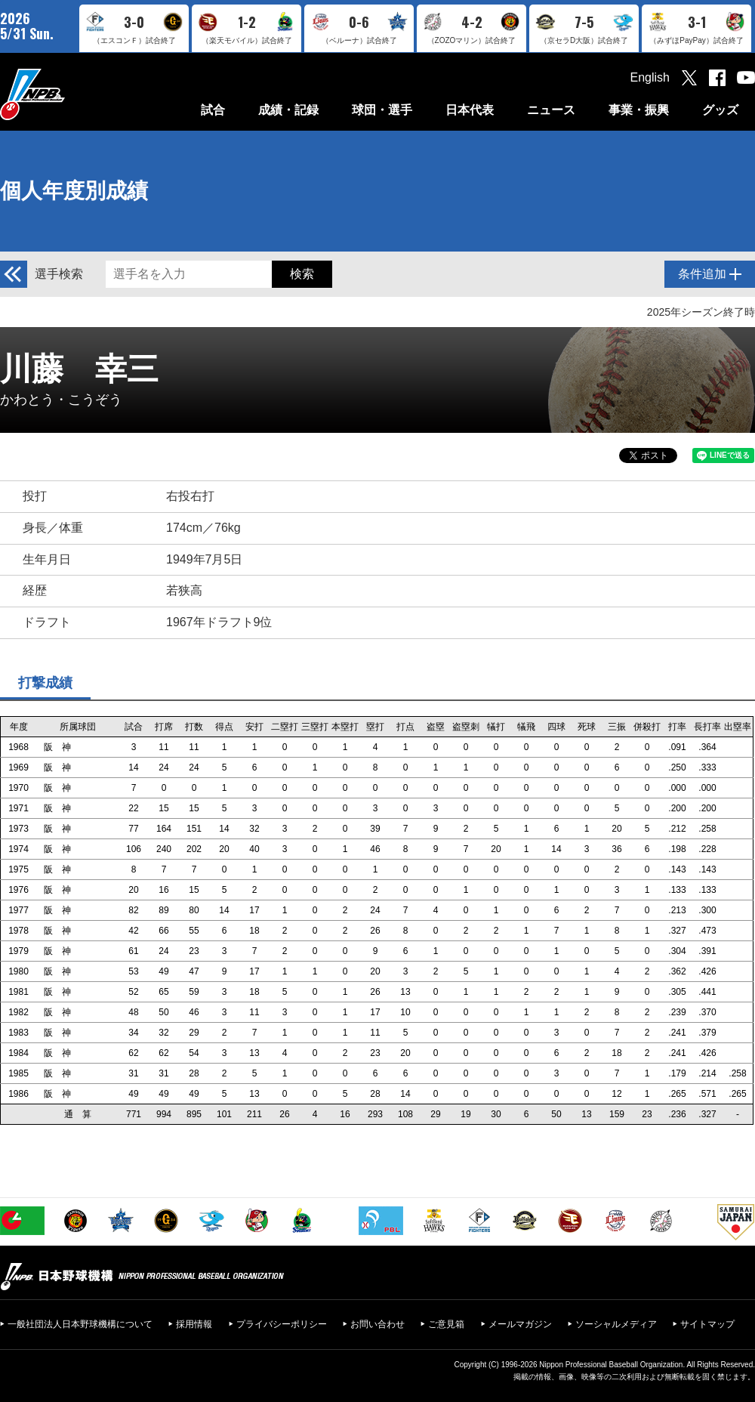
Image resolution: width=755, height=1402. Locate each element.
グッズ (720, 109)
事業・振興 (639, 109)
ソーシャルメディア (616, 1324)
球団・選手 (382, 109)
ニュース (551, 109)
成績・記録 (288, 109)
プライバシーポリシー (281, 1324)
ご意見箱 (446, 1324)
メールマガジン (520, 1324)
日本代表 (469, 109)
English (650, 77)
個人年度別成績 (74, 190)
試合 (213, 109)
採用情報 (194, 1324)
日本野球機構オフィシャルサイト (70, 94)
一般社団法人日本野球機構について (80, 1324)
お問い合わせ (377, 1324)
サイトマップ (707, 1324)
